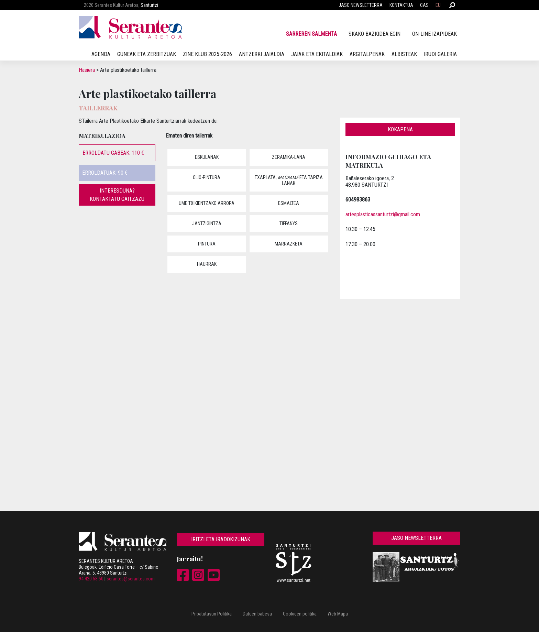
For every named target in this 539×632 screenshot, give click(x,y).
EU (438, 5)
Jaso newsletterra (361, 5)
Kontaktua (401, 5)
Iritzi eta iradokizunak (220, 539)
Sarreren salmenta (311, 34)
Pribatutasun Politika (211, 614)
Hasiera (87, 70)
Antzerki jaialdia (261, 54)
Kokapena (400, 129)
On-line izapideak (434, 34)
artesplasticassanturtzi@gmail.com (382, 214)
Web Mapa (338, 614)
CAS (424, 5)
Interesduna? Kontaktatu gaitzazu (117, 194)
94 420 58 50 (91, 578)
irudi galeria (440, 54)
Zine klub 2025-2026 (207, 54)
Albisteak (404, 54)
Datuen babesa (257, 614)
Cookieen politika (300, 614)
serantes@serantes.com (131, 578)
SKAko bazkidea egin (374, 34)
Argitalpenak (367, 54)
